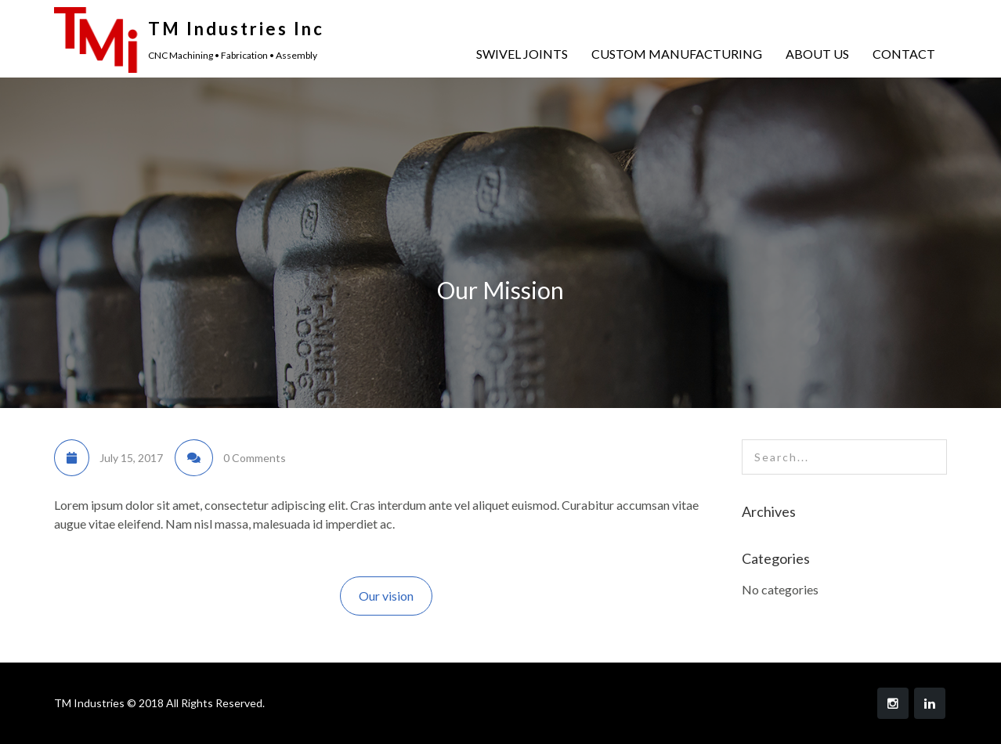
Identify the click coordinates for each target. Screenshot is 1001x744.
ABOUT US (817, 53)
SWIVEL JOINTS (522, 53)
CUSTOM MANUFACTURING (676, 53)
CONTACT (904, 53)
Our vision (386, 595)
